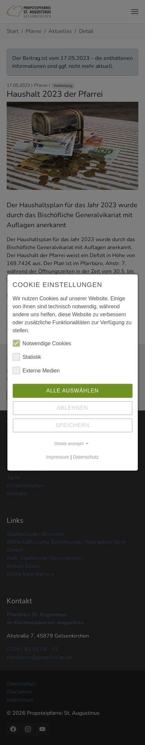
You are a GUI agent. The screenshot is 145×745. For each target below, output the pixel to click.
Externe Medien (36, 370)
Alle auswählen (72, 390)
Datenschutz (86, 457)
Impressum (57, 457)
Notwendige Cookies (42, 343)
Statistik (27, 357)
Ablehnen (72, 408)
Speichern (72, 425)
